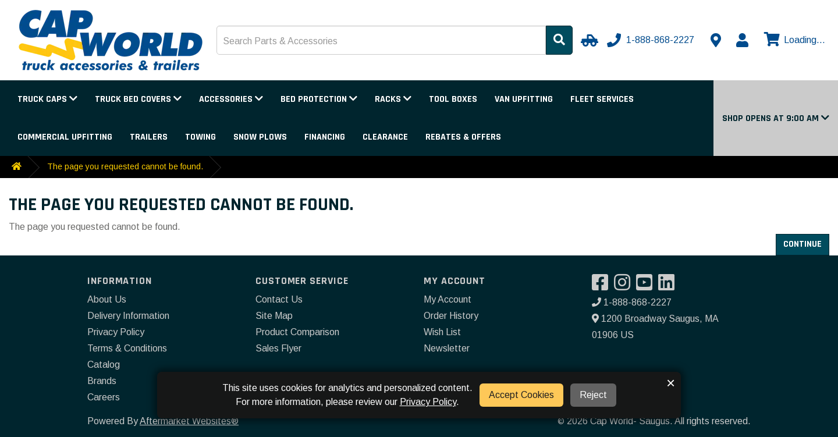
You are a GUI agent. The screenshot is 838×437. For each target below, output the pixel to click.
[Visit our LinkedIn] (669, 286)
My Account (447, 299)
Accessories (231, 99)
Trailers (149, 137)
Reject (593, 395)
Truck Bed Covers (138, 99)
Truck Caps (47, 99)
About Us (106, 299)
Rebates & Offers (463, 137)
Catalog (103, 365)
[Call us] (652, 40)
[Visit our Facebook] (603, 286)
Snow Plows (260, 137)
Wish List (442, 332)
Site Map (274, 316)
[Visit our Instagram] (625, 286)
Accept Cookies (521, 395)
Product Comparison (297, 332)
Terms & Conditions (127, 348)
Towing (200, 137)
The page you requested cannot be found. (125, 166)
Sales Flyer (278, 348)
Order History (451, 316)
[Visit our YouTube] (647, 286)
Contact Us (279, 299)
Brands (101, 381)
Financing (324, 137)
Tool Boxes (453, 99)
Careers (103, 397)
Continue (802, 244)
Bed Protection (318, 99)
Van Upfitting (524, 99)
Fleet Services (602, 99)
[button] (775, 118)
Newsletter (447, 348)
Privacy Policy (115, 332)
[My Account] (742, 40)
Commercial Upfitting (64, 137)
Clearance (385, 137)
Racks (393, 99)
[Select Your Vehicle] (588, 40)
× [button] (670, 383)
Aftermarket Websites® (189, 421)
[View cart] (793, 40)
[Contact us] (716, 40)
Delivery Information (128, 316)
